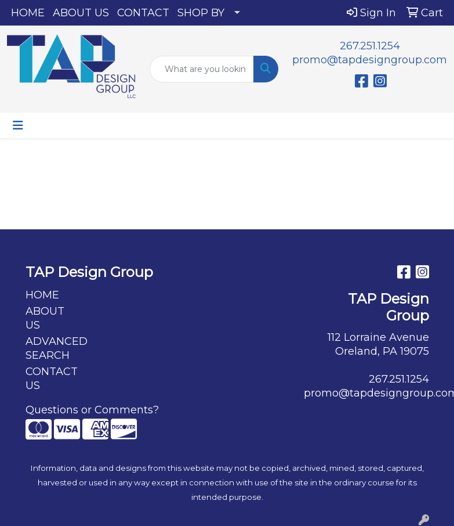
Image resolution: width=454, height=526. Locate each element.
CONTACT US (52, 378)
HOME (28, 12)
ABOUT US (81, 12)
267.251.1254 (370, 45)
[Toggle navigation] (18, 125)
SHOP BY (200, 12)
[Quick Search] (202, 69)
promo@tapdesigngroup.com (369, 59)
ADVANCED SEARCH (53, 348)
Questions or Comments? (92, 409)
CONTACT (143, 12)
